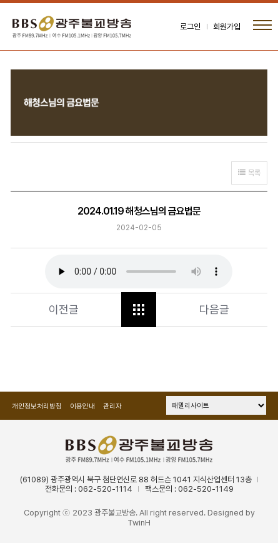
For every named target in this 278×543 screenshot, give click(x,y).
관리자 (112, 406)
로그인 (190, 26)
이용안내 (82, 406)
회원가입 (227, 26)
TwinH (139, 522)
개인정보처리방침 (37, 406)
